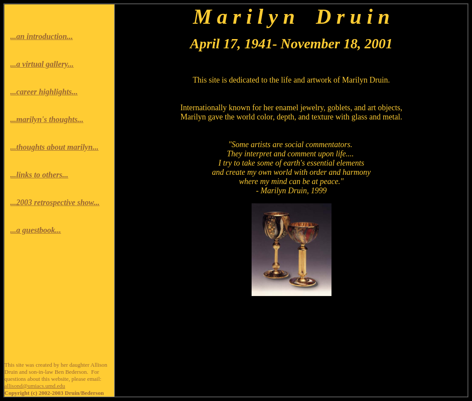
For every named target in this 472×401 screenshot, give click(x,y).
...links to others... (39, 174)
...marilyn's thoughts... (47, 119)
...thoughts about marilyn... (55, 147)
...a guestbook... (36, 230)
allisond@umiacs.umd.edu (34, 386)
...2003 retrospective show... (55, 202)
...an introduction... (42, 36)
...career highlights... (44, 91)
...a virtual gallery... (42, 64)
